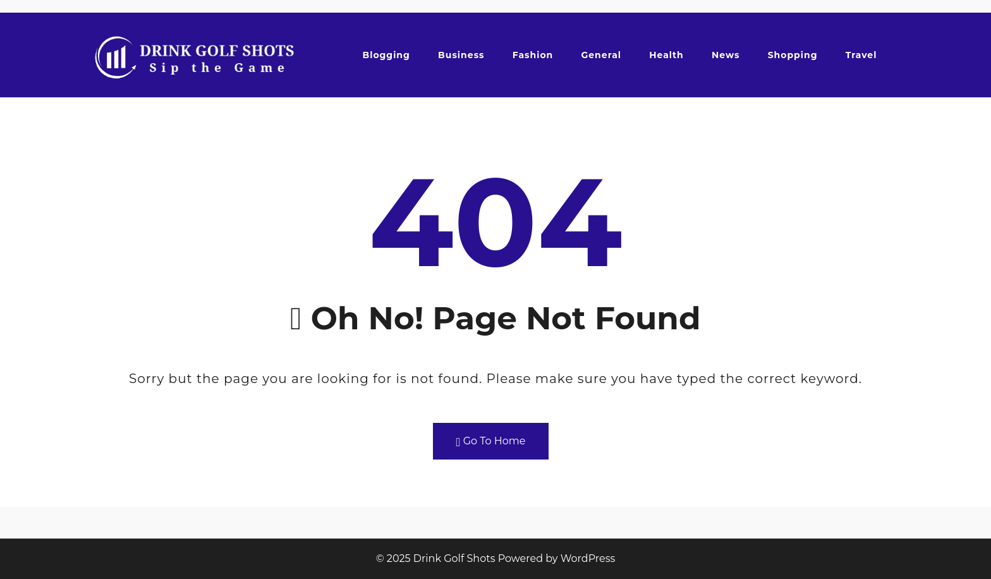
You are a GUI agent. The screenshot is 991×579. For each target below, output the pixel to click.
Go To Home (491, 441)
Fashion (533, 55)
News (725, 55)
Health (666, 55)
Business (461, 55)
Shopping (793, 55)
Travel (861, 55)
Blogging (386, 55)
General (601, 55)
